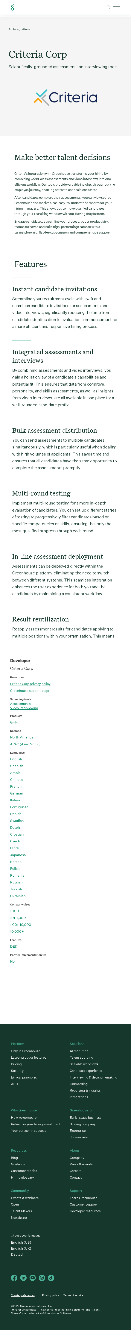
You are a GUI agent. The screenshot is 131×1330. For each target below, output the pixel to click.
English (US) (21, 1242)
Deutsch (17, 1254)
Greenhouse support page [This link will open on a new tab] (29, 691)
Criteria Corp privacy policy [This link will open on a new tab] (30, 684)
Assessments (20, 704)
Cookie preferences (23, 1295)
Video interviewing (24, 708)
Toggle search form (108, 7)
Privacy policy (50, 1295)
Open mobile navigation (116, 7)
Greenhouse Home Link (12, 7)
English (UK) (21, 1248)
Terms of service (73, 1295)
